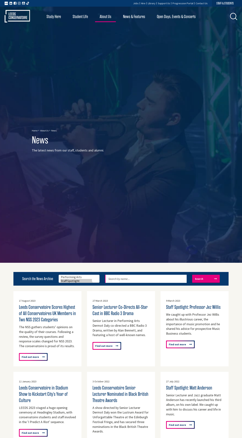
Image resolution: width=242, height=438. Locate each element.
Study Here (54, 16)
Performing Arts (76, 277)
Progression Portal (182, 3)
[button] (233, 16)
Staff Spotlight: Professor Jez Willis (193, 307)
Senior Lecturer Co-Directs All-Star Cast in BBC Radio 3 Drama (120, 310)
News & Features (134, 16)
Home (35, 130)
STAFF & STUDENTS (225, 3)
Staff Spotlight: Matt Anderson (189, 388)
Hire (143, 3)
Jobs (136, 3)
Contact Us (202, 3)
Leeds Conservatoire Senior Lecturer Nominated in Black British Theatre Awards (120, 394)
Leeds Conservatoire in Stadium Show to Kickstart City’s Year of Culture (43, 394)
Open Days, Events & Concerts (176, 16)
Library (151, 3)
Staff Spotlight (76, 281)
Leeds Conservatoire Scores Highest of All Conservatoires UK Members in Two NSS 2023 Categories (47, 313)
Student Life (80, 16)
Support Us (164, 3)
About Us (105, 16)
